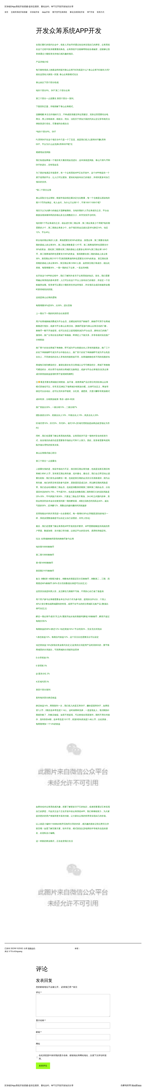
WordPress (136, 1085)
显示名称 (41, 1020)
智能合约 (31, 948)
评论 (38, 992)
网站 (38, 1043)
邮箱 (38, 1032)
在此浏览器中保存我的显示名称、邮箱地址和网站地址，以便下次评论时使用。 (73, 1057)
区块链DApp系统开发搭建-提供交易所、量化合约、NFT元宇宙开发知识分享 (39, 6)
